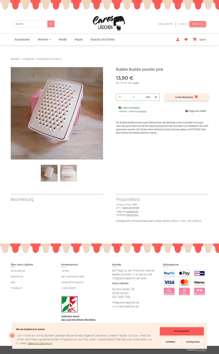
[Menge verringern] (119, 97)
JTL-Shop (202, 350)
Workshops (197, 24)
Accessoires (132, 211)
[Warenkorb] (199, 39)
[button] (178, 39)
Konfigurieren (192, 342)
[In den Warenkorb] (186, 97)
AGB (13, 282)
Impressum (16, 288)
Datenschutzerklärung (46, 343)
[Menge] (133, 97)
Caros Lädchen (165, 24)
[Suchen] (30, 23)
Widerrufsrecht (68, 288)
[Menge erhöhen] (155, 97)
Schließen (169, 342)
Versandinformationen (72, 282)
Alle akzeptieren (180, 331)
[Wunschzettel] (186, 39)
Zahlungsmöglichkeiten (73, 276)
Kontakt (182, 24)
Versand (135, 83)
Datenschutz (17, 276)
